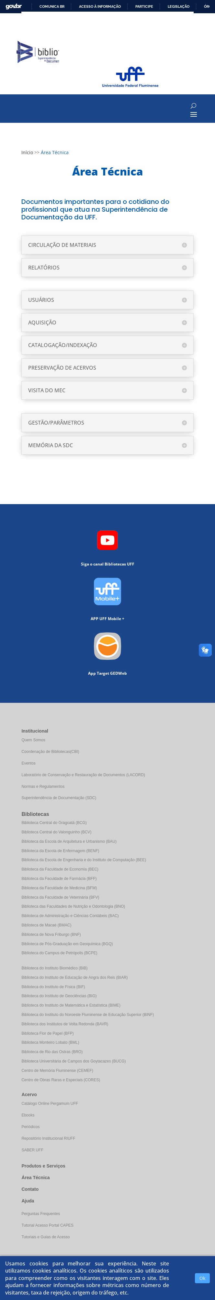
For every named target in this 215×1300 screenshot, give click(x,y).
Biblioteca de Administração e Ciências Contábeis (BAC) (70, 916)
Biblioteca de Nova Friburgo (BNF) (51, 934)
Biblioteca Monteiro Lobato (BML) (50, 1042)
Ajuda (27, 1200)
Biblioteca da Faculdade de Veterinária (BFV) (60, 897)
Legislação (178, 6)
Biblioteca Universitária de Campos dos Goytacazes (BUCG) (73, 1061)
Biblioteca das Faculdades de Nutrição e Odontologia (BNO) (73, 906)
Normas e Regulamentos (42, 786)
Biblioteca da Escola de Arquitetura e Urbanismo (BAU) (68, 841)
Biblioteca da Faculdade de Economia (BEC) (59, 869)
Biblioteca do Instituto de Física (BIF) (53, 987)
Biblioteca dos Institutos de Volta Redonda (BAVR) (64, 1024)
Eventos (28, 763)
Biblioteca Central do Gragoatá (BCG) (53, 822)
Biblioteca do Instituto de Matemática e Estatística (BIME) (70, 1005)
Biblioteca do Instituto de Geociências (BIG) (58, 996)
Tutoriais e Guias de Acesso (45, 1237)
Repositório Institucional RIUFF (48, 1138)
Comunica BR (52, 6)
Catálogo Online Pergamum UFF (49, 1103)
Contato (30, 1189)
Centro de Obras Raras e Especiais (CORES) (60, 1080)
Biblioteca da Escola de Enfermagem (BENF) (60, 851)
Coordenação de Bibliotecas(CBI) (50, 751)
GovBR (14, 7)
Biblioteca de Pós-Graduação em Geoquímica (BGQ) (67, 944)
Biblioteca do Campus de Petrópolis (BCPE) (59, 953)
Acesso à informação (100, 6)
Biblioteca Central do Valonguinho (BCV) (56, 832)
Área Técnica (35, 1177)
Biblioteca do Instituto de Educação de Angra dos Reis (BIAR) (74, 977)
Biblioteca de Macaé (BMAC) (46, 925)
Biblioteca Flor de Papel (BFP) (47, 1033)
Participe (144, 6)
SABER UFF (32, 1150)
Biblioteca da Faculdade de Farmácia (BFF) (58, 878)
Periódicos (30, 1127)
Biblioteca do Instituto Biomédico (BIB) (54, 968)
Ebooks (27, 1115)
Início (27, 152)
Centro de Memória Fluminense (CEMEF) (57, 1070)
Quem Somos (33, 740)
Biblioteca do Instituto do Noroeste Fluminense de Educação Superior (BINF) (87, 1014)
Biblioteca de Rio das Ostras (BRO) (52, 1052)
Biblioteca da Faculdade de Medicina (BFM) (59, 888)
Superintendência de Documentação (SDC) (58, 798)
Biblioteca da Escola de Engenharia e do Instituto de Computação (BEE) (83, 860)
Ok (202, 1278)
